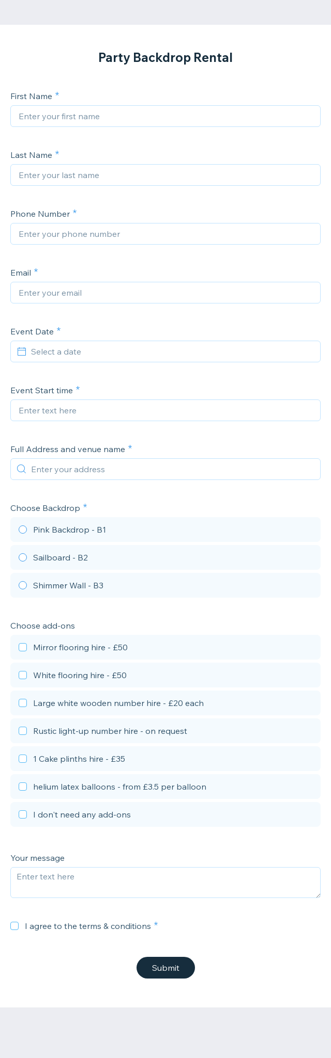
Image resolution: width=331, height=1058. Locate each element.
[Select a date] (171, 351)
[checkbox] (165, 649)
